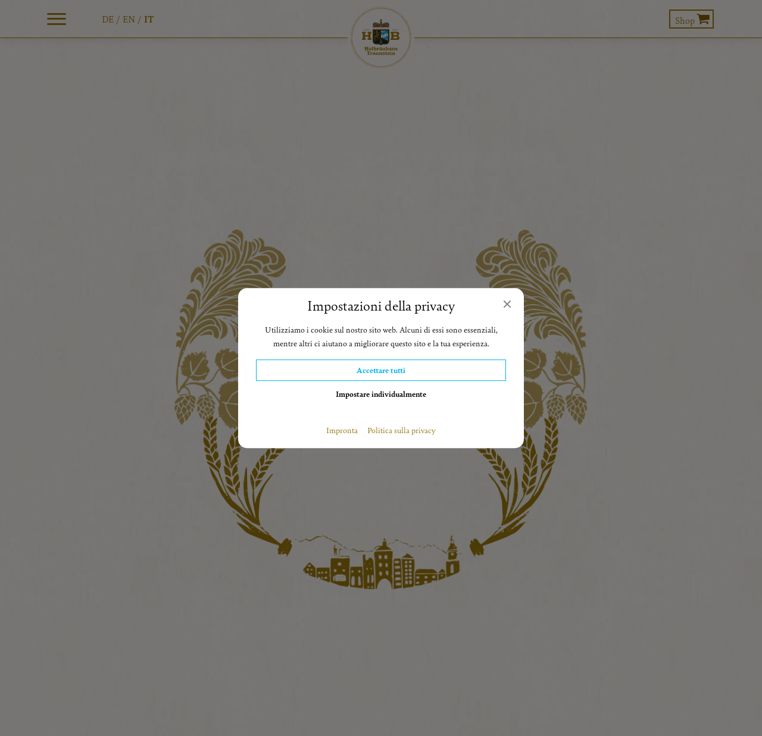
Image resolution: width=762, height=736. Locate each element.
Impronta (342, 430)
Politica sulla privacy (401, 430)
